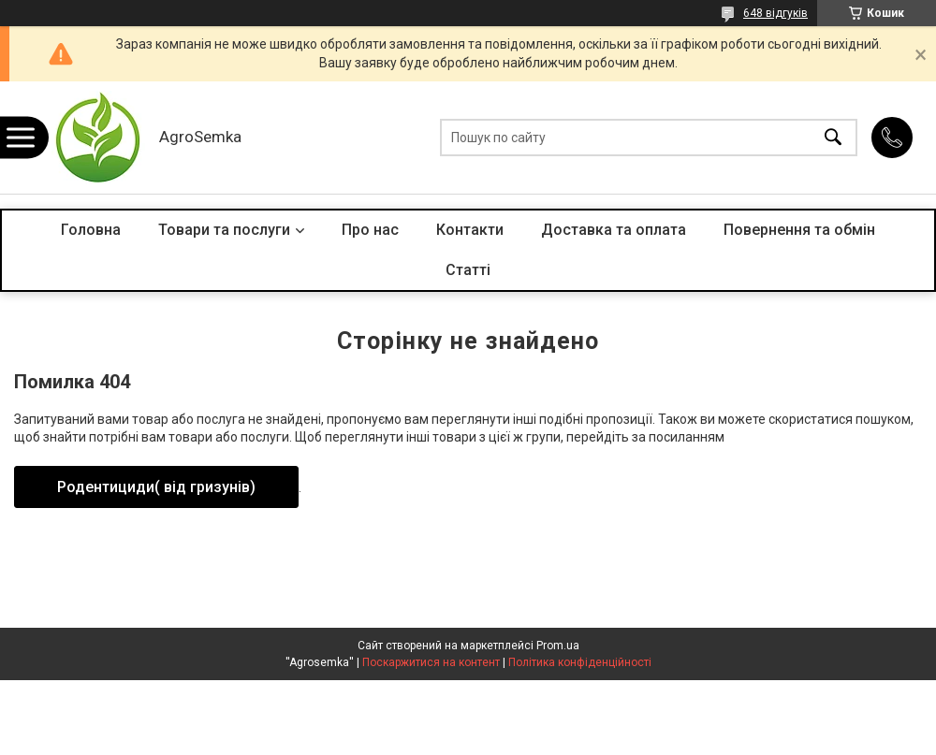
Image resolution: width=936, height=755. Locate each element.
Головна (91, 230)
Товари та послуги (224, 230)
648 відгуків (775, 13)
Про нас (370, 230)
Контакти (470, 230)
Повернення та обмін (799, 230)
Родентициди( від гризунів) (156, 487)
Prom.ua (557, 645)
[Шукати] (833, 138)
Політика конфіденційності (579, 662)
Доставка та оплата (613, 230)
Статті (468, 270)
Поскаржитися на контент (431, 662)
